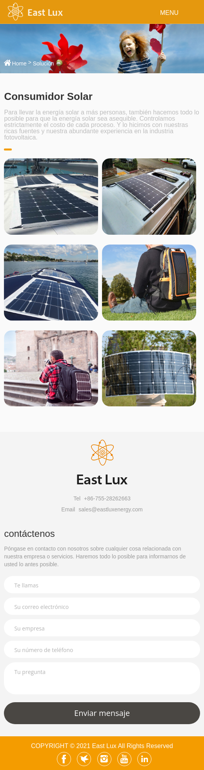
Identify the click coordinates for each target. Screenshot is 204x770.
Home (19, 63)
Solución (43, 63)
